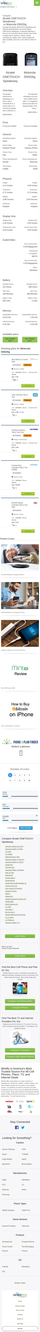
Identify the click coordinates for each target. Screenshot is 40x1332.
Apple (4, 1180)
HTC (4, 1185)
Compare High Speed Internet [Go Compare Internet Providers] (20, 1057)
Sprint (4, 1154)
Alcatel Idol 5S (10, 880)
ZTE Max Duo (9, 867)
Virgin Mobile (7, 1159)
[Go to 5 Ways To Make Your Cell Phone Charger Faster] (20, 633)
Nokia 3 (7, 894)
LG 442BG (8, 854)
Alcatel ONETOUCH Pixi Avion (15, 915)
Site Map (20, 1324)
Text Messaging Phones (28, 1249)
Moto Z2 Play (9, 873)
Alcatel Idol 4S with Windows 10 (15, 883)
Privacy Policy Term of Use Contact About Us (20, 1312)
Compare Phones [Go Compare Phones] (20, 1008)
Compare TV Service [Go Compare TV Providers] (20, 1050)
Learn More (20, 936)
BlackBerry (26, 1180)
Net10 (24, 1159)
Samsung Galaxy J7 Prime (14, 849)
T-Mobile (25, 1154)
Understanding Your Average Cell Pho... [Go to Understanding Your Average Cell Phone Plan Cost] (13, 612)
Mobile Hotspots (8, 1210)
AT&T (24, 1149)
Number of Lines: (20, 769)
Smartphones (7, 1242)
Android (5, 1267)
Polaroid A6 (9, 875)
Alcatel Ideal (9, 901)
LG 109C (8, 852)
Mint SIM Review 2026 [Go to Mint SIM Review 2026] (8, 688)
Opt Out (20, 1328)
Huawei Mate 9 (10, 878)
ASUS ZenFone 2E (11, 904)
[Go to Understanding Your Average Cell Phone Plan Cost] (20, 595)
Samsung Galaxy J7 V (12, 923)
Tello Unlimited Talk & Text (20, 396)
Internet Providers (9, 1226)
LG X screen (9, 917)
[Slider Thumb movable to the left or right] (9, 797)
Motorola (5, 1190)
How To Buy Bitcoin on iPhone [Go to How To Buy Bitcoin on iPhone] (10, 726)
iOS (3, 1271)
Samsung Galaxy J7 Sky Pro (14, 859)
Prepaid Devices (28, 1242)
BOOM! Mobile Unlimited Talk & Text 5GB (19, 505)
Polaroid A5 (9, 896)
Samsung (5, 1194)
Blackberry (26, 1267)
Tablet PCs (26, 1210)
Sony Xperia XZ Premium (13, 888)
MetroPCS (6, 1164)
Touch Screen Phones (7, 1249)
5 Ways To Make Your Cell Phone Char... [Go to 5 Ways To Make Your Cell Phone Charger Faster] (13, 650)
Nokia (24, 1190)
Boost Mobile (27, 1164)
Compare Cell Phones (7, 7)
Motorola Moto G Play (12, 857)
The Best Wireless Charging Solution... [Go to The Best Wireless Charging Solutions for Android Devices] (13, 574)
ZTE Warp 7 (9, 909)
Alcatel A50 (9, 865)
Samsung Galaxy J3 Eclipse (14, 870)
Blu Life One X (10, 912)
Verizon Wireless (8, 1149)
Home (20, 1301)
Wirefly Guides (19, 1283)
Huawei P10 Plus (11, 891)
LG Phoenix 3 (9, 920)
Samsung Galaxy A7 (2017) (14, 862)
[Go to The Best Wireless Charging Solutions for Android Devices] (20, 557)
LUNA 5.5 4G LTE (11, 886)
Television (25, 1226)
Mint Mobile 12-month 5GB (20, 361)
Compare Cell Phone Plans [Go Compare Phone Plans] (20, 1001)
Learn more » (7, 114)
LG (23, 1185)
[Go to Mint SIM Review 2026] (20, 671)
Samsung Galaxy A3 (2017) (14, 846)
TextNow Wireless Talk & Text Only (18, 431)
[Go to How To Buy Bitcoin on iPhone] (20, 709)
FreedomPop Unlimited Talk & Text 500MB (19, 467)
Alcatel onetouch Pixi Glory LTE (15, 899)
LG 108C (8, 907)
